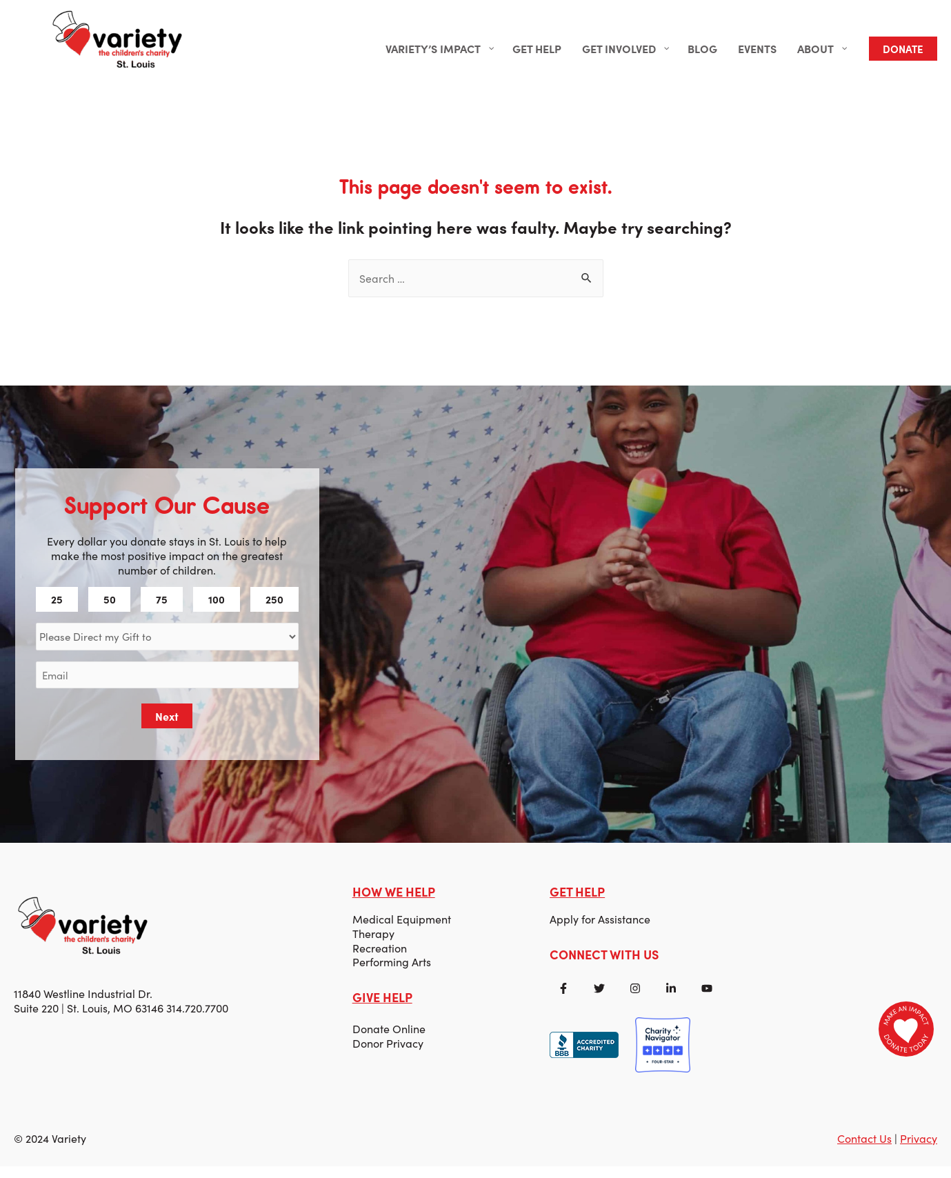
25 (59, 608)
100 (216, 608)
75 (163, 608)
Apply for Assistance (600, 928)
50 (111, 608)
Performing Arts (392, 971)
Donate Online (389, 1040)
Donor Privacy (388, 1053)
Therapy (374, 942)
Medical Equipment (402, 928)
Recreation (380, 957)
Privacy (918, 1150)
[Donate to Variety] (906, 1029)
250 (274, 608)
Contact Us (864, 1150)
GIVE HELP (383, 1007)
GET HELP (577, 901)
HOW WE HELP (394, 901)
